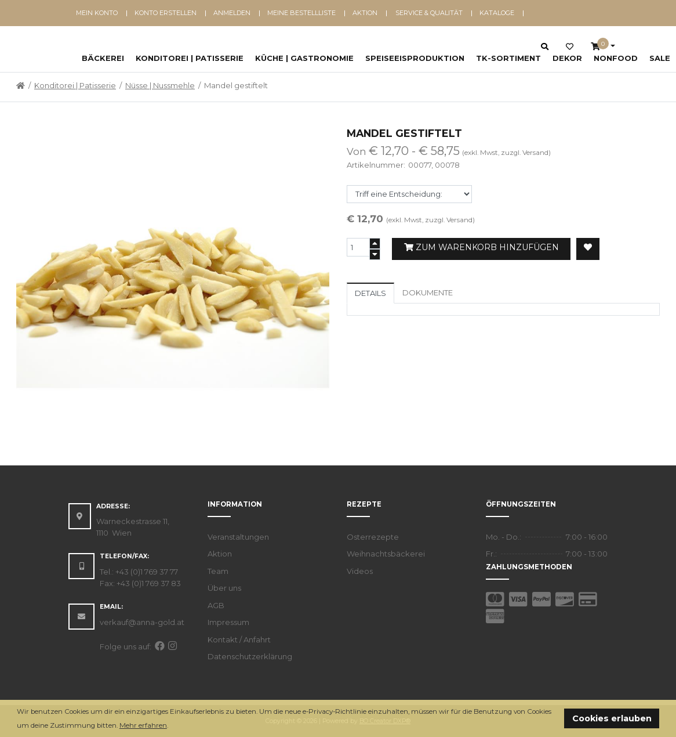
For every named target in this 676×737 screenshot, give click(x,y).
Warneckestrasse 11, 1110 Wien (132, 526)
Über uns (224, 588)
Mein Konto (97, 13)
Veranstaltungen (238, 536)
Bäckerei (103, 58)
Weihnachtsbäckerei (386, 553)
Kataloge (496, 13)
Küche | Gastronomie (304, 58)
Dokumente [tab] (427, 292)
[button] (171, 726)
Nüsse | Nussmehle (160, 85)
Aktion (364, 13)
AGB (216, 605)
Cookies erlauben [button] (612, 718)
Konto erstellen (166, 13)
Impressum (228, 622)
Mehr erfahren (143, 725)
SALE (659, 58)
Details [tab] (370, 293)
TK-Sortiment (508, 58)
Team (218, 571)
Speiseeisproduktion (414, 58)
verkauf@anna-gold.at (142, 622)
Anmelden (231, 13)
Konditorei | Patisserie (189, 58)
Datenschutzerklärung (250, 656)
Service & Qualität (429, 13)
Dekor (567, 58)
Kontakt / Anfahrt (239, 639)
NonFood (616, 58)
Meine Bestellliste (301, 13)
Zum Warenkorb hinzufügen (481, 247)
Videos (360, 571)
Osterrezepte (373, 536)
